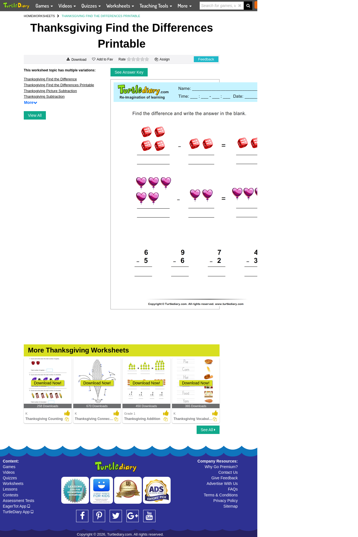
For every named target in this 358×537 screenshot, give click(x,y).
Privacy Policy (225, 500)
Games (9, 466)
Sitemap (230, 506)
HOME (28, 16)
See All (208, 430)
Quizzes (10, 478)
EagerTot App (16, 506)
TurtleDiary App (18, 512)
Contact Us (228, 472)
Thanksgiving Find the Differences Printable (59, 85)
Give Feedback (224, 478)
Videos (9, 472)
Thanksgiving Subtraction (44, 96)
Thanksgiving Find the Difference (50, 79)
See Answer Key (129, 72)
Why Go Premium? (221, 466)
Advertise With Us (222, 483)
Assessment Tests (18, 500)
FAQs (233, 489)
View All (35, 115)
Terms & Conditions (221, 495)
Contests (10, 495)
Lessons (10, 489)
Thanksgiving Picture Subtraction (50, 91)
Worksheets (13, 483)
